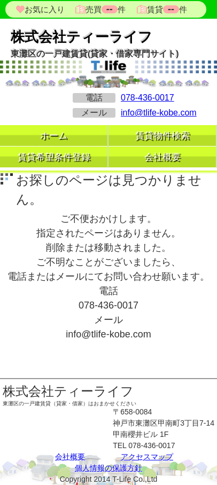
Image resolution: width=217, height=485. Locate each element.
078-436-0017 (147, 97)
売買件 (105, 9)
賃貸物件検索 (162, 135)
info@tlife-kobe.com (159, 112)
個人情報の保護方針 (108, 468)
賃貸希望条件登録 (54, 157)
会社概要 (162, 157)
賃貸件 (166, 9)
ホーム (53, 135)
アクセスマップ (147, 456)
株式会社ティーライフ (81, 37)
